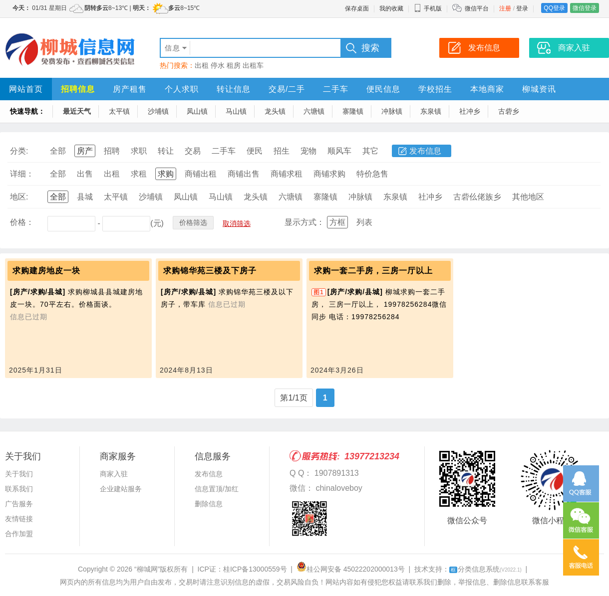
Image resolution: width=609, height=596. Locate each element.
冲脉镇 (391, 111)
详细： (22, 174)
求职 (139, 151)
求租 (139, 174)
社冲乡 (469, 111)
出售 (85, 174)
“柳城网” (147, 569)
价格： (22, 222)
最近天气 (77, 111)
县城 (85, 197)
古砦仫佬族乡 (477, 197)
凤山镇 (197, 111)
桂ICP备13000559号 (255, 569)
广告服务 (19, 504)
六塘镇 (314, 111)
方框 (337, 222)
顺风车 (339, 151)
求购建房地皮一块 (46, 270)
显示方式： (304, 222)
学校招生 (435, 89)
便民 (255, 151)
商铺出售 (244, 174)
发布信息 (425, 151)
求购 (166, 174)
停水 (218, 65)
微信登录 (585, 7)
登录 (522, 8)
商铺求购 (329, 174)
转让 (166, 151)
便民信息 (383, 89)
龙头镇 (275, 111)
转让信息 (234, 89)
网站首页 (26, 89)
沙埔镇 (158, 111)
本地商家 (487, 89)
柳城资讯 (539, 89)
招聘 (112, 151)
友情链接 (19, 519)
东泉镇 (430, 111)
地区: (19, 197)
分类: (19, 151)
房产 (85, 151)
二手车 (335, 89)
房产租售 (130, 89)
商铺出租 (201, 174)
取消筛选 (237, 223)
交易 (193, 151)
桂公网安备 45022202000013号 (351, 569)
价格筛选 (193, 222)
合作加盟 (19, 534)
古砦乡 (508, 111)
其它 (370, 151)
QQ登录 (554, 7)
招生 (282, 151)
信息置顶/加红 (217, 489)
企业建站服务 (121, 489)
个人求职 (182, 89)
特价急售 (372, 174)
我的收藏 (391, 8)
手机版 (428, 8)
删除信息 (209, 504)
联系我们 (19, 489)
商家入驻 (114, 474)
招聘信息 (78, 89)
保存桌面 (357, 8)
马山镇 (236, 111)
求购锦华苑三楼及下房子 (210, 270)
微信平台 (477, 8)
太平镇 (119, 111)
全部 (58, 151)
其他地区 (528, 197)
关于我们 (19, 474)
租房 (234, 65)
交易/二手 (287, 89)
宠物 (308, 151)
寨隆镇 (352, 111)
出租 (202, 65)
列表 (364, 222)
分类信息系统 (485, 569)
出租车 (253, 65)
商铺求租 (287, 174)
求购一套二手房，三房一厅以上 (373, 270)
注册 (505, 8)
